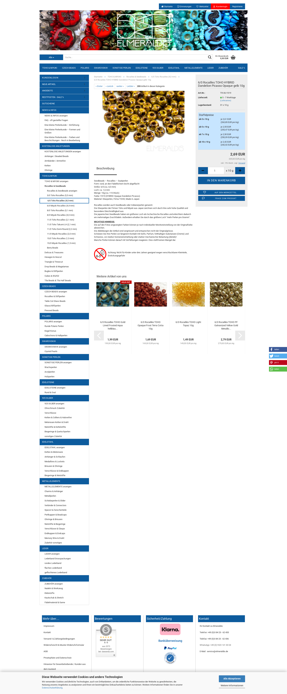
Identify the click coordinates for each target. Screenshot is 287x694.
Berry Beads (52, 248)
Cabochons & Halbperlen (56, 335)
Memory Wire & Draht (54, 538)
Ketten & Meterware (54, 452)
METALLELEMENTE (193, 68)
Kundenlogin (220, 6)
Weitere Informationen (232, 685)
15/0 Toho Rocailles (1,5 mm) (60, 238)
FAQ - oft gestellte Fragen (56, 120)
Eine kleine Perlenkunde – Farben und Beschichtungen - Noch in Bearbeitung (62, 139)
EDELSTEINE (142, 68)
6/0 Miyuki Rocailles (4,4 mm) (61, 205)
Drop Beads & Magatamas (57, 266)
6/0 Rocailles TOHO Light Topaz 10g (188, 324)
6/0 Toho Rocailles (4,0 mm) (61, 200)
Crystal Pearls (51, 351)
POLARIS (85, 68)
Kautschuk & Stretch (54, 597)
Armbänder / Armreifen (55, 161)
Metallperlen (50, 496)
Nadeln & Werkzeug (54, 588)
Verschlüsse (50, 413)
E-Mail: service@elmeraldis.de (214, 651)
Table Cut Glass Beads (55, 301)
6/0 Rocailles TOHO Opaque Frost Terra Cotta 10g (150, 325)
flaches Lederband (53, 568)
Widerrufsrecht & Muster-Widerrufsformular (64, 645)
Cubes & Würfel (52, 276)
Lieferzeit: (203, 97)
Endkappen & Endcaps (55, 533)
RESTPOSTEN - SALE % (53, 97)
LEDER (210, 68)
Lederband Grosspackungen (58, 558)
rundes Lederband (53, 563)
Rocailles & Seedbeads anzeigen (62, 191)
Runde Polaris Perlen (54, 326)
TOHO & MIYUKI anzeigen (56, 181)
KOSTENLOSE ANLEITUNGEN (56, 146)
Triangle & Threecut (54, 262)
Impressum (49, 626)
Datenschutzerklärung (52, 687)
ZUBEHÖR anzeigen (54, 584)
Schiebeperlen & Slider (55, 500)
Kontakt (47, 632)
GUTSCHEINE (48, 103)
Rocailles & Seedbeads (55, 186)
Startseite (166, 6)
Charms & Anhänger (54, 491)
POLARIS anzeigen (53, 321)
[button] (278, 349)
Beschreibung (105, 168)
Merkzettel (202, 6)
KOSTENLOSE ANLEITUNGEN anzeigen (63, 151)
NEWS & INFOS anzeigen (56, 115)
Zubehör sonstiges (53, 542)
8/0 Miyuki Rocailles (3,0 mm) (61, 215)
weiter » (120, 86)
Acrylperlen (50, 372)
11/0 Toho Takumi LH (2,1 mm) (61, 224)
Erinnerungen (184, 6)
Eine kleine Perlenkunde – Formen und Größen (62, 131)
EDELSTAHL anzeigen (55, 447)
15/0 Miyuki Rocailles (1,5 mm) (61, 243)
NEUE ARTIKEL (49, 84)
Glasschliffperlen (53, 305)
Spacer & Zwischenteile (56, 510)
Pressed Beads (52, 310)
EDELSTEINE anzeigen (55, 387)
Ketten (48, 165)
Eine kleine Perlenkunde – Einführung (62, 125)
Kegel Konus (50, 331)
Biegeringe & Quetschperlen (57, 431)
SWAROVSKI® (101, 68)
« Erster (99, 86)
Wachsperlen (51, 367)
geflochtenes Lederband (56, 572)
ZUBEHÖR (223, 68)
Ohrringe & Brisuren (53, 519)
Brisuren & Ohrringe (53, 466)
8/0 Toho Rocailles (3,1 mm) (60, 210)
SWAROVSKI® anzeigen (56, 347)
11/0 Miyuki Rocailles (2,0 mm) (61, 234)
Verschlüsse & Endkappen (57, 471)
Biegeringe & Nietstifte (55, 475)
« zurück (109, 86)
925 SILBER (158, 68)
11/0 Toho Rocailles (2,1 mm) (60, 220)
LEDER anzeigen (52, 554)
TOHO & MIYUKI (49, 68)
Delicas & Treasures (54, 252)
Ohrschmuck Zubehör (55, 408)
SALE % (241, 68)
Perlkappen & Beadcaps (56, 514)
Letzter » (131, 86)
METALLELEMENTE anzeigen (58, 486)
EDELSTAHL (174, 68)
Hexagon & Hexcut (53, 257)
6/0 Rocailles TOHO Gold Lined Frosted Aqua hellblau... (112, 325)
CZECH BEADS (69, 68)
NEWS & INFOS (49, 110)
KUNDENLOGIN (50, 77)
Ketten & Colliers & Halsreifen (58, 417)
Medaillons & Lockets (55, 461)
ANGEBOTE (47, 90)
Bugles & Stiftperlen (54, 271)
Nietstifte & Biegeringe (55, 524)
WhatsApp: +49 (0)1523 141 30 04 (215, 645)
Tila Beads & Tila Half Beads (58, 280)
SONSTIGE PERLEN (122, 68)
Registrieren (237, 6)
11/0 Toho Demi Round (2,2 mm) (62, 229)
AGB (46, 651)
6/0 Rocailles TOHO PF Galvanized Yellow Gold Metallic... (226, 325)
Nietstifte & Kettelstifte (55, 427)
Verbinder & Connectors (55, 505)
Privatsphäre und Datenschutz (57, 658)
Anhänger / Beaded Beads (57, 156)
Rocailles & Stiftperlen (55, 296)
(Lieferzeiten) (225, 101)
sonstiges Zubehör (53, 436)
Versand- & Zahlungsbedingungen (59, 639)
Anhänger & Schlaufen (55, 457)
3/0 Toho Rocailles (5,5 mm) (60, 195)
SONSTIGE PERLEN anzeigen (58, 362)
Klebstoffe (49, 593)
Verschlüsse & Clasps (55, 528)
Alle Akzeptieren (232, 678)
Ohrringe (48, 170)
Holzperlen (49, 376)
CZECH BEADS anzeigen (56, 291)
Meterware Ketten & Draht (56, 422)
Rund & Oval (50, 392)
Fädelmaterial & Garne (55, 602)
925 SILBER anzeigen (54, 403)
